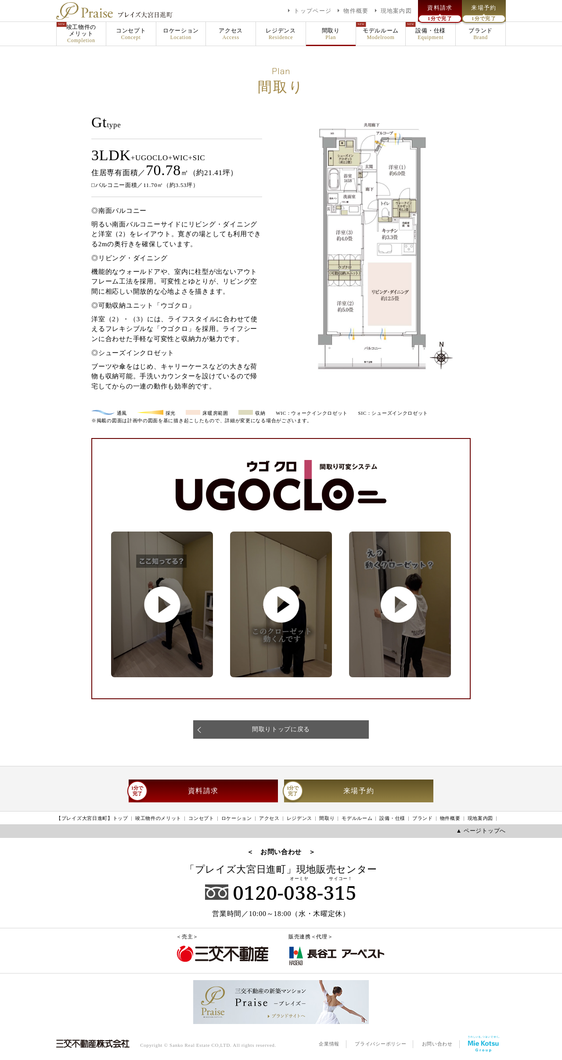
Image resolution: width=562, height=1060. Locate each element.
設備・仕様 (430, 34)
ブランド (480, 34)
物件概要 (450, 818)
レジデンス (281, 34)
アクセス (231, 34)
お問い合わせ (437, 1043)
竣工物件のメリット (81, 33)
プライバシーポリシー (380, 1043)
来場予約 (329, 791)
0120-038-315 (281, 892)
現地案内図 (481, 818)
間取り (331, 34)
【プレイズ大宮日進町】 (92, 819)
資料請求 (174, 791)
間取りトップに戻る (281, 729)
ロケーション (181, 34)
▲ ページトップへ (481, 830)
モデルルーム (381, 34)
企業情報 (329, 1043)
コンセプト (131, 34)
